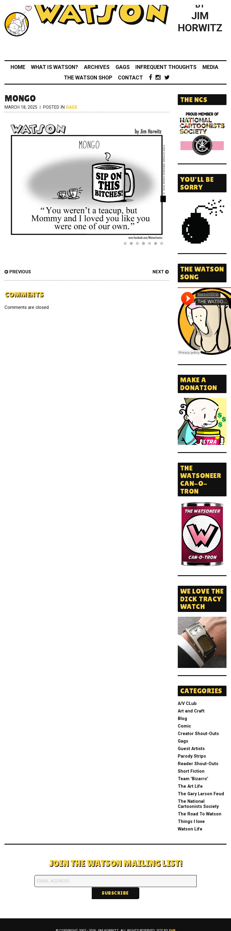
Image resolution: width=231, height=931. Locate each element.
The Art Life (190, 786)
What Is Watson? (54, 67)
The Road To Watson (199, 814)
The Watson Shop (88, 78)
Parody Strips (192, 756)
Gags (123, 67)
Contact (130, 78)
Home (18, 67)
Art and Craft (191, 711)
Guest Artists (191, 748)
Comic (184, 726)
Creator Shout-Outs (198, 733)
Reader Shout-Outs (198, 763)
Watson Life (190, 829)
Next (160, 272)
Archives (96, 67)
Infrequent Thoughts (165, 67)
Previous (18, 272)
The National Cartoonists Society (198, 804)
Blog (182, 718)
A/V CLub (187, 703)
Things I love (191, 821)
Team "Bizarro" (193, 778)
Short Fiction (191, 771)
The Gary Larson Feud (201, 793)
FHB (172, 918)
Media (210, 67)
